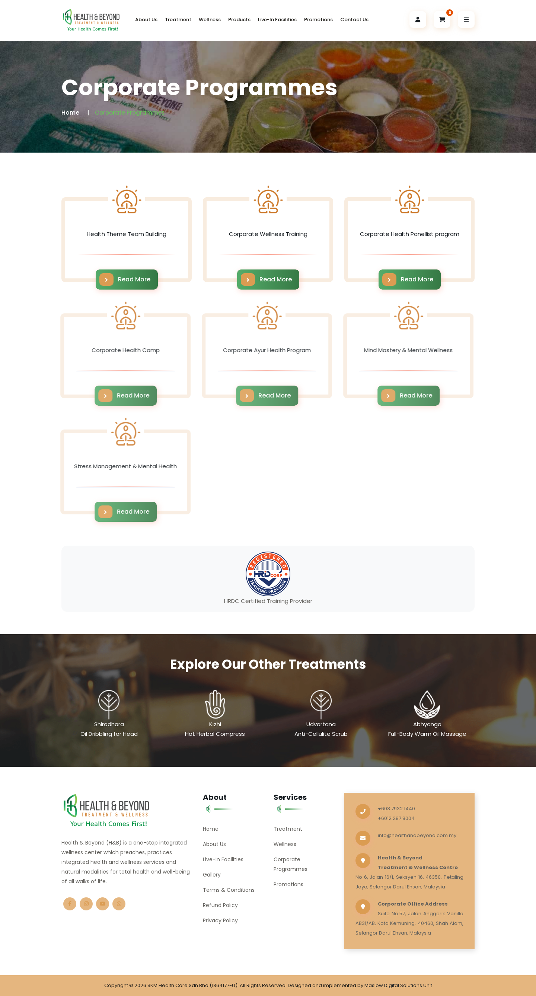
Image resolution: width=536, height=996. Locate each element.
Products (239, 19)
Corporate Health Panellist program (409, 234)
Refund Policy (220, 905)
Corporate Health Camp (121, 350)
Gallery (212, 874)
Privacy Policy (220, 920)
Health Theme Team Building (126, 234)
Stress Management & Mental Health (121, 466)
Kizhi (215, 724)
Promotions (318, 19)
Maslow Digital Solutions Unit (398, 985)
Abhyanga (427, 724)
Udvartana (321, 724)
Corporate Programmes (290, 864)
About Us (146, 19)
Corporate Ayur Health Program (263, 350)
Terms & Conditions (229, 890)
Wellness (210, 19)
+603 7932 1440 (396, 808)
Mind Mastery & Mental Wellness (404, 350)
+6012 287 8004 (396, 818)
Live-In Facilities (277, 19)
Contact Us (354, 19)
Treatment (178, 19)
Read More (124, 279)
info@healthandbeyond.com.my (417, 835)
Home (70, 112)
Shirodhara (109, 724)
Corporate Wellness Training (268, 234)
